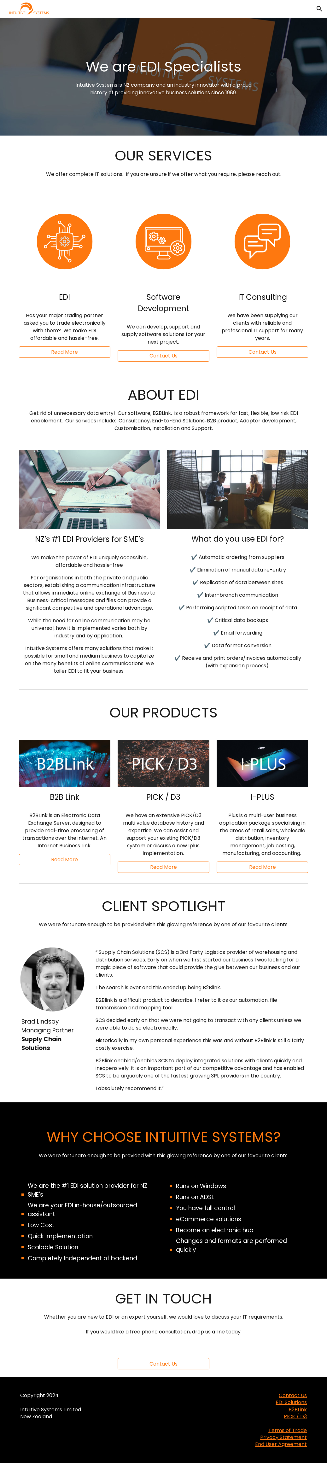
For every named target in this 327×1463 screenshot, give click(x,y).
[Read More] (64, 352)
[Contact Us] (163, 1364)
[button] (319, 8)
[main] (163, 76)
